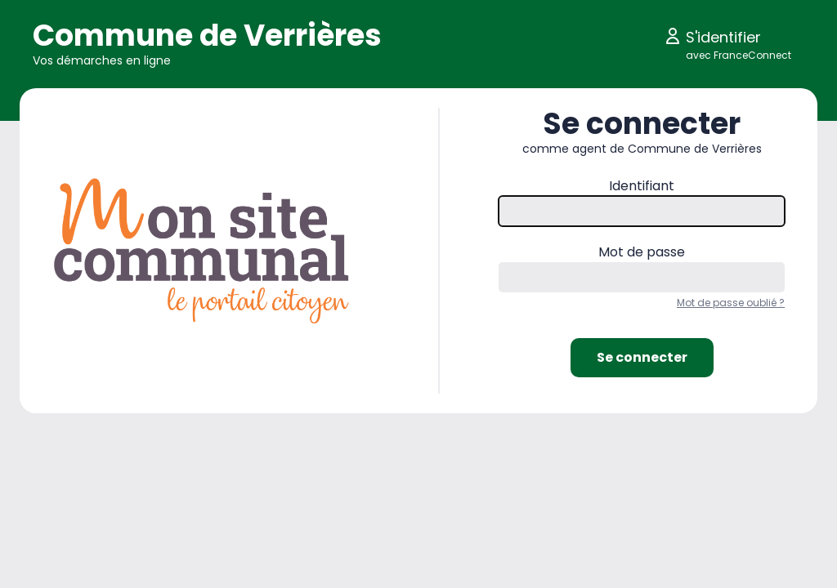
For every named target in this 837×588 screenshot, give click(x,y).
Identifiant (641, 185)
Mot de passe (641, 252)
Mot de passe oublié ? (731, 303)
